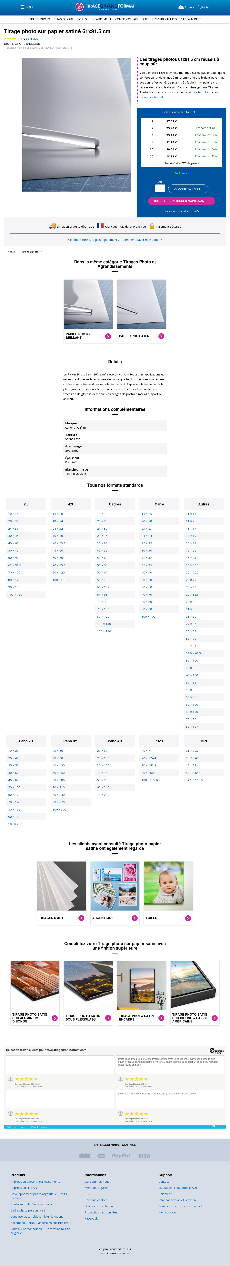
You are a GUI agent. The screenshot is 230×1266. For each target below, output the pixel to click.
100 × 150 (14, 586)
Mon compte (167, 1204)
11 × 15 (191, 506)
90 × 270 (58, 794)
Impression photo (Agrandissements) (35, 1173)
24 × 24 (146, 528)
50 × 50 (146, 571)
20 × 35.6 (192, 586)
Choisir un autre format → (182, 107)
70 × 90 (102, 594)
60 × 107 (103, 579)
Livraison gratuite (59, 47)
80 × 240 (58, 786)
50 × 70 (102, 571)
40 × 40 (146, 564)
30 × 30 (146, 542)
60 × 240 (103, 779)
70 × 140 (14, 794)
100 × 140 (103, 623)
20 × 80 (102, 742)
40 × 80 (13, 772)
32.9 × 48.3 (193, 645)
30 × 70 (191, 630)
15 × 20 (57, 506)
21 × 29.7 (192, 742)
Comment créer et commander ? (180, 1198)
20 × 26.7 (192, 564)
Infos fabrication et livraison (176, 1192)
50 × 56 (191, 674)
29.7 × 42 (192, 750)
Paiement (165, 1186)
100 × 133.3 (60, 571)
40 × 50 (102, 542)
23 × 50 (191, 608)
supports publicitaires (161, 19)
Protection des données (100, 1204)
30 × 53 (191, 623)
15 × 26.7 (192, 557)
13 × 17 (191, 520)
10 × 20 (13, 742)
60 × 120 (14, 786)
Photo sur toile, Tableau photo (30, 1196)
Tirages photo (30, 248)
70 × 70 (146, 586)
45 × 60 (57, 542)
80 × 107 (191, 718)
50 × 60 (102, 550)
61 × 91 (102, 586)
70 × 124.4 (148, 750)
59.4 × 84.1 (193, 764)
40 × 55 (191, 660)
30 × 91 (191, 638)
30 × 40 (57, 528)
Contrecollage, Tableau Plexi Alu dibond (36, 1208)
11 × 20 (191, 513)
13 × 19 (191, 528)
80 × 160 (14, 801)
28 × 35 (102, 528)
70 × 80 (191, 711)
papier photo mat (209, 92)
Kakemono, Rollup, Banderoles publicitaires (39, 1214)
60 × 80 (57, 550)
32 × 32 (146, 550)
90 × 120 (58, 564)
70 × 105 (14, 564)
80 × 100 (103, 608)
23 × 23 (146, 520)
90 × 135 (14, 579)
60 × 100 (191, 696)
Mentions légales (96, 1179)
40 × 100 (191, 667)
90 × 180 (14, 809)
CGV (88, 1186)
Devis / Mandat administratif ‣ (181, 206)
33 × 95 (102, 535)
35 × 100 (191, 652)
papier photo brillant (178, 92)
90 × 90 (146, 601)
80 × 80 (146, 594)
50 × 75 (13, 542)
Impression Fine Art (23, 1179)
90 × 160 (147, 764)
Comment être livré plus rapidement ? (94, 236)
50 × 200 (103, 772)
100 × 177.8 (149, 772)
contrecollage (127, 19)
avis (32, 38)
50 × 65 (102, 557)
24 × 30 (102, 520)
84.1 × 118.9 (194, 772)
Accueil (12, 248)
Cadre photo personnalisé (27, 1202)
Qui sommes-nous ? (98, 1173)
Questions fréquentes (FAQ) (177, 1179)
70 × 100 (103, 601)
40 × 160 (103, 764)
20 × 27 (191, 571)
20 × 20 (146, 513)
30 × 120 (103, 757)
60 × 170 (191, 704)
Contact (164, 1173)
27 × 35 (191, 616)
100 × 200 (14, 816)
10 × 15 (13, 506)
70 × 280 (103, 786)
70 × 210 (58, 779)
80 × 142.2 (148, 757)
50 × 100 (14, 779)
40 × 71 (146, 742)
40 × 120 (58, 757)
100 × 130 (103, 616)
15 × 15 (146, 506)
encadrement (100, 19)
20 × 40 (13, 750)
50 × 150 (58, 764)
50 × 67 (102, 564)
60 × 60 (146, 579)
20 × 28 (191, 579)
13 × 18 (102, 506)
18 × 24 (57, 513)
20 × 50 (191, 594)
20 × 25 (102, 513)
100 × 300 (59, 801)
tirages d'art (62, 19)
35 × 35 (146, 557)
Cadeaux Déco (193, 19)
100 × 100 (148, 608)
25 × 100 (103, 750)
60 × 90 (13, 550)
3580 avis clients (16, 1119)
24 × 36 (13, 520)
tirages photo (37, 19)
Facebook (91, 1210)
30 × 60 (13, 764)
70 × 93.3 (59, 557)
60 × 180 (58, 772)
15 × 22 (191, 542)
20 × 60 (57, 742)
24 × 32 (57, 520)
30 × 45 (13, 528)
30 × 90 (57, 750)
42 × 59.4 (192, 757)
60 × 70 (191, 689)
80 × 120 (14, 571)
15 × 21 (191, 535)
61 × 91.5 (14, 557)
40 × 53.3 (59, 535)
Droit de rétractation (98, 1198)
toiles (81, 19)
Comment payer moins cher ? (141, 236)
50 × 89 (191, 682)
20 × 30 (13, 513)
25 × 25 (146, 535)
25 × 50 (13, 757)
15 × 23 (191, 550)
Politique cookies (96, 1192)
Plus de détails (39, 1119)
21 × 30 (191, 601)
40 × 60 (13, 535)
